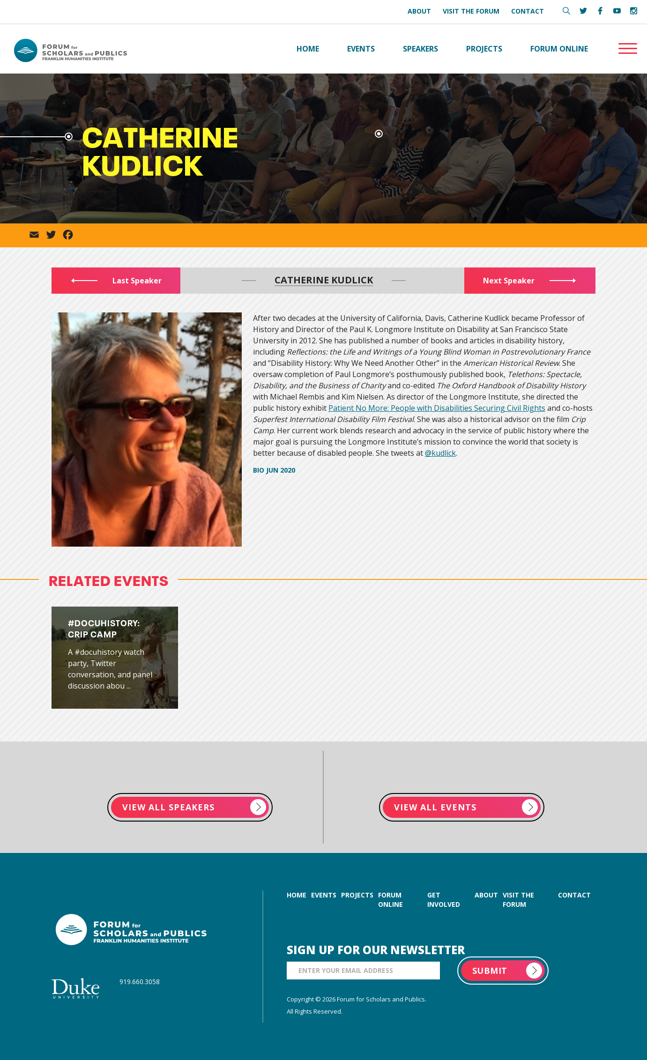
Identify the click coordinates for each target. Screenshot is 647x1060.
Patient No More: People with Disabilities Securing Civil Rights (436, 408)
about (486, 894)
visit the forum (518, 899)
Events (361, 49)
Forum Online (559, 49)
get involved (443, 899)
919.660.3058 (139, 981)
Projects (484, 49)
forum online (390, 899)
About (419, 11)
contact (574, 894)
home (296, 894)
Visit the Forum (471, 11)
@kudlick (440, 453)
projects (357, 894)
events (323, 894)
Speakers (420, 49)
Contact (527, 11)
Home (308, 49)
